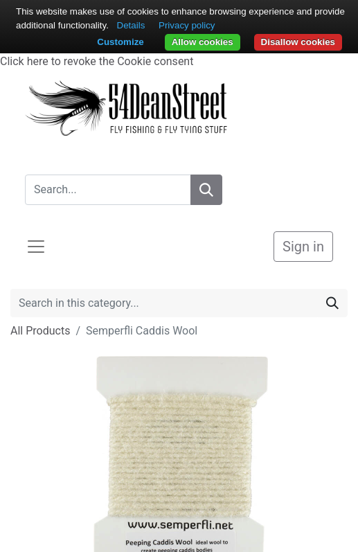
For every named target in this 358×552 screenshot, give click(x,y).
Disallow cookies (298, 42)
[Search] (206, 190)
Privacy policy (187, 25)
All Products (40, 330)
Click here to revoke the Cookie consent (96, 61)
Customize (120, 42)
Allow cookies (202, 42)
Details (131, 25)
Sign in (303, 246)
